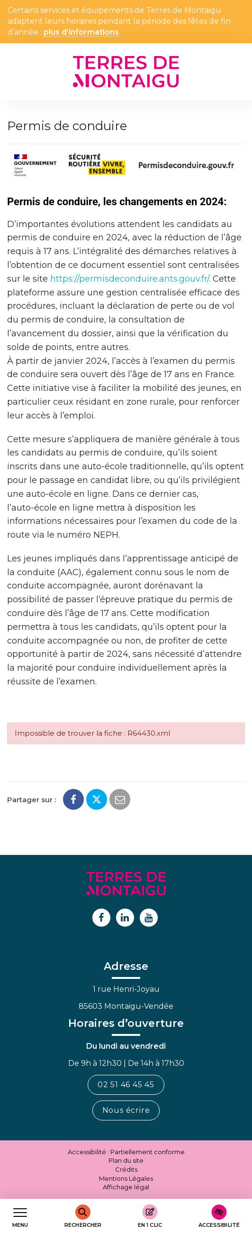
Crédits (126, 1169)
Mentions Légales (126, 1178)
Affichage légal (126, 1187)
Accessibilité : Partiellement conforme (126, 1152)
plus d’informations (81, 32)
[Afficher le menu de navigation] (20, 1216)
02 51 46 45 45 (126, 1084)
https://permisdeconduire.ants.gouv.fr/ (129, 279)
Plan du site (126, 1160)
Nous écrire (126, 1110)
